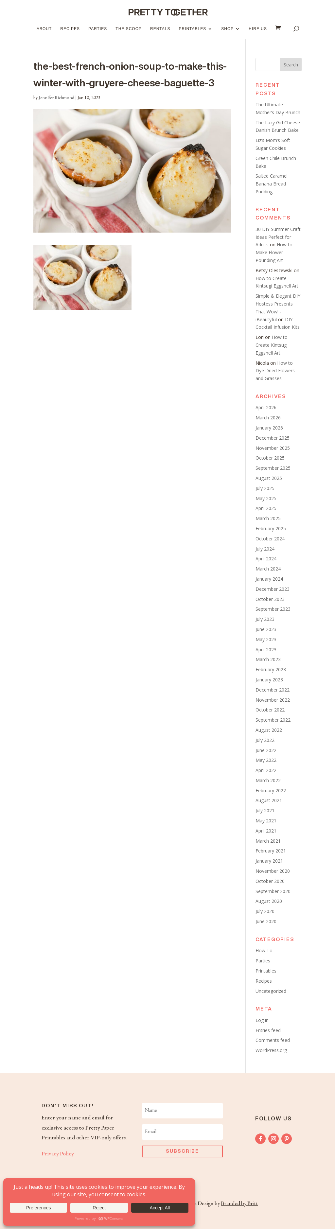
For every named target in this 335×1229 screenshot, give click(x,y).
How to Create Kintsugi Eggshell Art (272, 345)
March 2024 (268, 569)
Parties (97, 28)
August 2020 (269, 901)
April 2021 (266, 831)
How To (264, 950)
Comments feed (273, 1040)
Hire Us (258, 28)
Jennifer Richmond (56, 98)
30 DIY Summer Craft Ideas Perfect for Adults (278, 237)
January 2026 (269, 428)
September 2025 (273, 468)
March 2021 (268, 841)
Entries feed (268, 1030)
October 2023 (270, 599)
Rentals (160, 28)
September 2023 (273, 609)
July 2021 (265, 810)
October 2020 (270, 881)
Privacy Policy (58, 1154)
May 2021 (266, 820)
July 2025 (265, 488)
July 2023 (265, 619)
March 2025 (268, 518)
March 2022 (268, 780)
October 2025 (270, 458)
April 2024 (266, 558)
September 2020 (273, 891)
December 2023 (273, 589)
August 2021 (269, 800)
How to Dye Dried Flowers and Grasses (275, 371)
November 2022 (273, 700)
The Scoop (128, 28)
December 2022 (273, 690)
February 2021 (271, 851)
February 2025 (271, 528)
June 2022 (266, 750)
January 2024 (269, 579)
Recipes (70, 28)
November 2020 (273, 871)
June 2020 (266, 921)
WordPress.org (271, 1050)
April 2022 (266, 770)
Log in (262, 1020)
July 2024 (265, 549)
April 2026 (266, 407)
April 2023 (266, 649)
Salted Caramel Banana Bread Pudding (272, 184)
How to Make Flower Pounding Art (274, 252)
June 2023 (266, 629)
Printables (192, 28)
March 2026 (268, 417)
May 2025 (266, 498)
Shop (227, 28)
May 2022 (266, 760)
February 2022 (271, 790)
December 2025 (273, 438)
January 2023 (269, 679)
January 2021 (269, 861)
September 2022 (273, 720)
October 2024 (270, 538)
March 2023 (268, 659)
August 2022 (269, 730)
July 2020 (265, 911)
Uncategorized (271, 991)
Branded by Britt (239, 1204)
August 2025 (269, 478)
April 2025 (266, 508)
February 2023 (271, 669)
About (44, 28)
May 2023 (266, 639)
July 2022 (265, 740)
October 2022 (270, 710)
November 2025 (273, 448)
